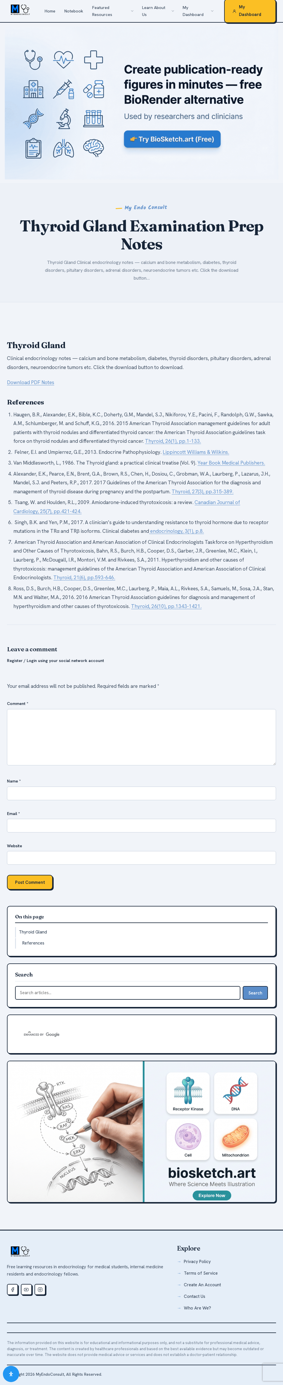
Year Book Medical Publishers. (231, 463)
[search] (109, 1035)
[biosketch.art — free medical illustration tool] (141, 1132)
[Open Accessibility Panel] (11, 1374)
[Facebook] (12, 1289)
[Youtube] (26, 1289)
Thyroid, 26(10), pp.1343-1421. (166, 606)
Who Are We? (197, 1308)
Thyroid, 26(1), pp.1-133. (173, 441)
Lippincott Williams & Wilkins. (196, 452)
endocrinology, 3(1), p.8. (176, 531)
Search (255, 993)
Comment (17, 703)
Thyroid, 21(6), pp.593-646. (84, 577)
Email (13, 813)
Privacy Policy (197, 1262)
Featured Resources (102, 11)
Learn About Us (153, 11)
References (33, 943)
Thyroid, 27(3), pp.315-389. (202, 491)
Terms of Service (201, 1273)
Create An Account (202, 1285)
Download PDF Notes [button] (30, 382)
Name (14, 781)
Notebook (73, 11)
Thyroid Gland (33, 932)
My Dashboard (193, 11)
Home (50, 11)
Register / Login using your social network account (55, 660)
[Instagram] (40, 1289)
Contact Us (194, 1296)
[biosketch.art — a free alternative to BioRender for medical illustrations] (141, 102)
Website (14, 845)
